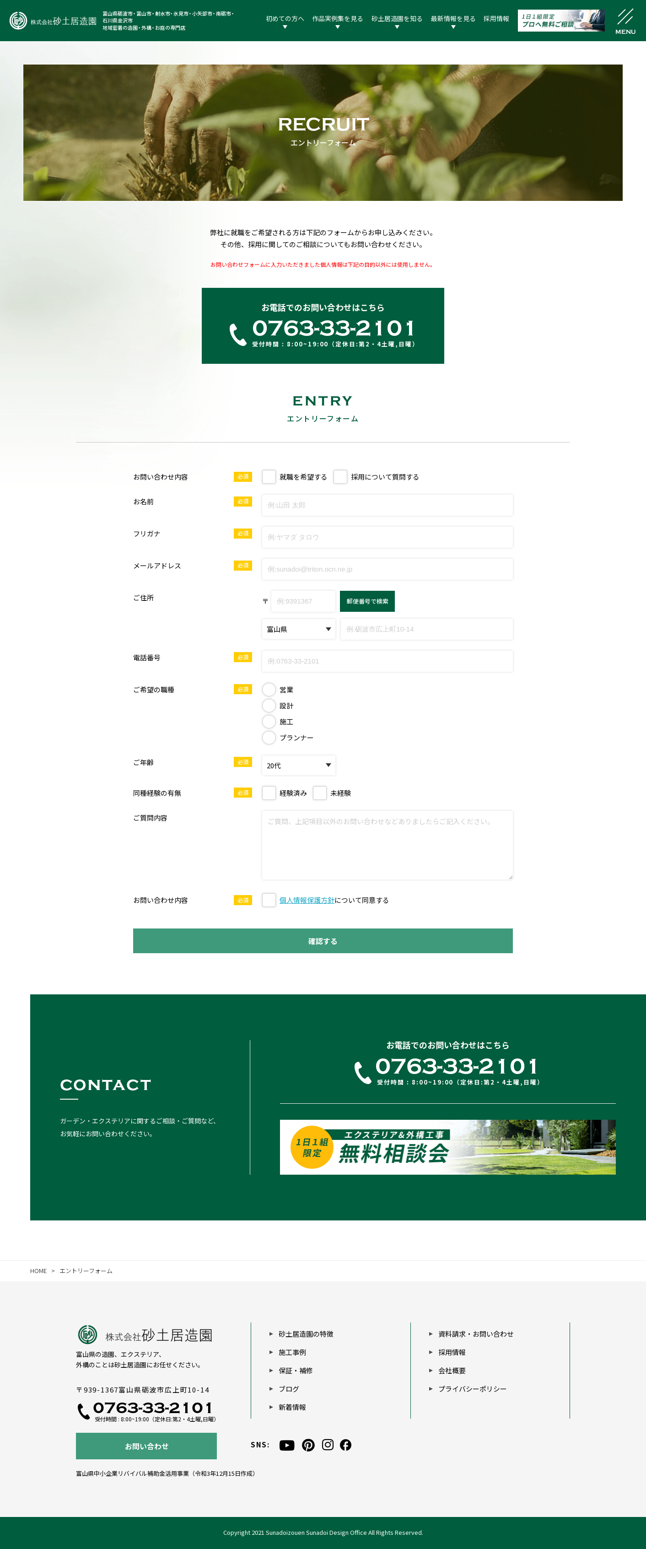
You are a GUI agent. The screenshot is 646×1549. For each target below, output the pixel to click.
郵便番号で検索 (367, 601)
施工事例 (292, 1352)
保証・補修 (296, 1370)
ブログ (289, 1388)
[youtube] (287, 1444)
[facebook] (346, 1445)
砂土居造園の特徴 (306, 1334)
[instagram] (328, 1445)
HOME (38, 1270)
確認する (323, 940)
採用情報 (452, 1352)
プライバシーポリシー (472, 1388)
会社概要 (452, 1370)
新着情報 (292, 1407)
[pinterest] (308, 1445)
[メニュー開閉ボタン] (625, 20)
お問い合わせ (147, 1446)
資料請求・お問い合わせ (476, 1334)
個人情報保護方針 (307, 900)
